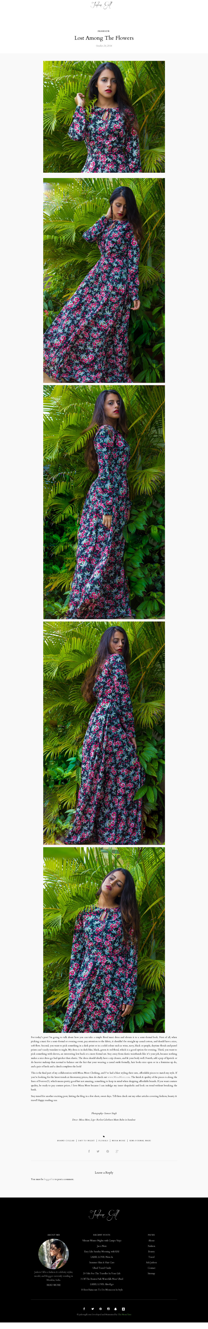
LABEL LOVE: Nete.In (102, 1263)
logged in (50, 1185)
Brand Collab (66, 1146)
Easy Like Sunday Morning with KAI (101, 1258)
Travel (82, 6)
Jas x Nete (102, 1252)
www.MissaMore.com (138, 1080)
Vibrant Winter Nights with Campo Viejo (101, 1247)
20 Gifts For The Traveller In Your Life (102, 1279)
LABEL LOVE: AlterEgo (102, 1290)
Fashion (55, 6)
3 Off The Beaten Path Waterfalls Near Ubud (101, 1285)
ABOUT (140, 6)
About (151, 1247)
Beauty (70, 6)
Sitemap (151, 1279)
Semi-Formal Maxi (140, 1146)
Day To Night (86, 1146)
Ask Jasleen (151, 1269)
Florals (103, 1146)
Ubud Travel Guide (102, 1274)
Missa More (119, 1146)
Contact (154, 6)
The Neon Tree (124, 1321)
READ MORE (54, 1291)
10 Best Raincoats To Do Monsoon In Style (102, 1296)
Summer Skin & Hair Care (101, 1269)
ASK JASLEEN (125, 6)
